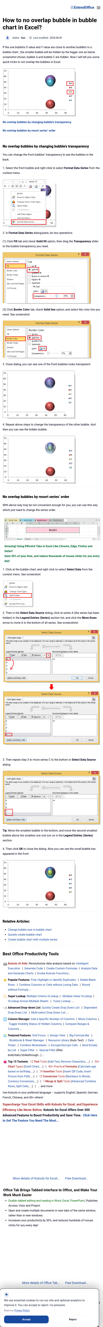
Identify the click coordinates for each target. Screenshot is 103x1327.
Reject (73, 1319)
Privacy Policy (21, 1310)
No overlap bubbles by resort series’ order (29, 130)
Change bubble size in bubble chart (30, 929)
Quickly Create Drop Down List (61, 1007)
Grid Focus (39, 1035)
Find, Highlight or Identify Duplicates (53, 979)
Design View (57, 1035)
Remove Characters (73, 1061)
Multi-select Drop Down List (48, 1012)
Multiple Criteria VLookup (42, 996)
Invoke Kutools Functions (53, 973)
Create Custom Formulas (62, 968)
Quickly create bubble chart (25, 934)
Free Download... (76, 1178)
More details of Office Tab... (41, 1283)
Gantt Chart (32, 1066)
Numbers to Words (78, 1076)
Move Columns (87, 1019)
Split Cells (22, 1086)
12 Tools (38, 1061)
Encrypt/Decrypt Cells (64, 1045)
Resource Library (58, 1040)
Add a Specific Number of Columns (53, 1019)
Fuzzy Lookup (61, 1001)
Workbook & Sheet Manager (26, 1040)
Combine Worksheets (33, 1045)
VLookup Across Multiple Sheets (28, 1001)
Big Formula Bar (79, 1035)
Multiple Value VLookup (77, 996)
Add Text (54, 1061)
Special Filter (47, 1050)
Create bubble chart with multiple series (32, 939)
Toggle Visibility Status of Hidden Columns (35, 1024)
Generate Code (33, 968)
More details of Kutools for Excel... (36, 1178)
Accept (26, 1319)
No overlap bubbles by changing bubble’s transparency (37, 122)
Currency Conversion (21, 1081)
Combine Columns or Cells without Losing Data (48, 984)
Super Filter (27, 1050)
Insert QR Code (73, 1071)
